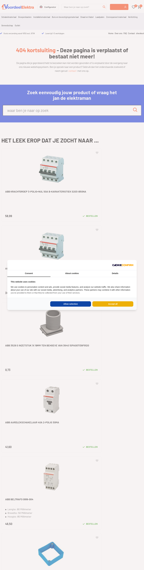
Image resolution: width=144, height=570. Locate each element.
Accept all (113, 304)
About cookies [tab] (72, 273)
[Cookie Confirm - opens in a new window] (122, 265)
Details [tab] (115, 273)
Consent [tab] (29, 273)
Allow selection (70, 304)
